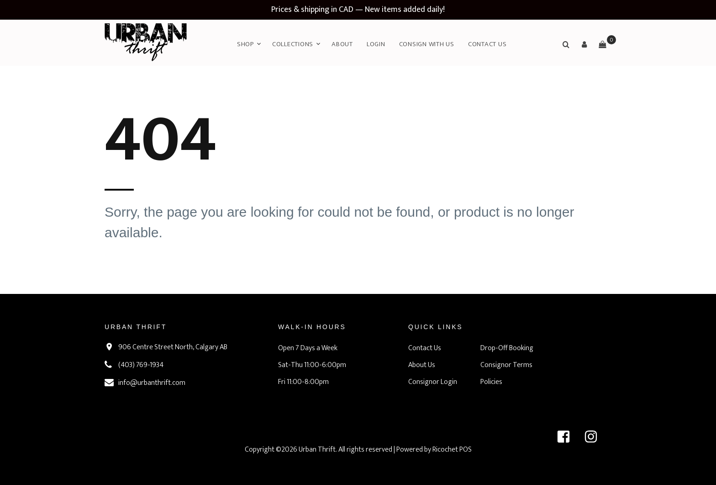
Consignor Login (432, 382)
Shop (245, 44)
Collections (292, 44)
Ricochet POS (452, 449)
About (342, 44)
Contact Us (487, 44)
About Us (421, 365)
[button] (584, 44)
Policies (491, 382)
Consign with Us (426, 44)
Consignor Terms (506, 365)
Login (376, 44)
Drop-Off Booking (506, 348)
